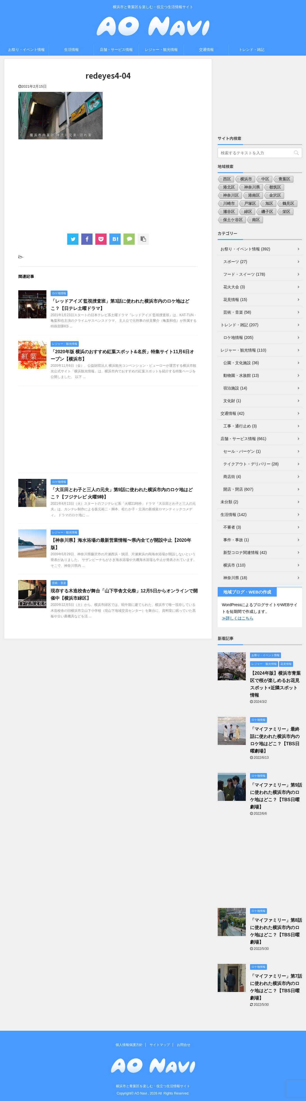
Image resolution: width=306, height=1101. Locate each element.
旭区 (269, 203)
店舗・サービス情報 (116, 49)
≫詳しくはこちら (237, 618)
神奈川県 (252, 187)
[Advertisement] (108, 185)
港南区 (254, 195)
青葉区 (284, 179)
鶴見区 (288, 203)
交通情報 (206, 49)
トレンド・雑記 (251, 49)
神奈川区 (231, 195)
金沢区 (275, 195)
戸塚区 (250, 203)
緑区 (248, 211)
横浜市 (246, 179)
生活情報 (71, 49)
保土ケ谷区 (233, 220)
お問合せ (183, 1045)
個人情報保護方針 (129, 1045)
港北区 (229, 187)
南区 (256, 220)
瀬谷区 (229, 211)
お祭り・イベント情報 (26, 49)
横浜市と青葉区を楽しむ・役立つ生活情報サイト (153, 1086)
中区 (265, 179)
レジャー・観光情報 (161, 49)
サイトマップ (160, 1045)
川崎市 (229, 203)
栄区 (286, 211)
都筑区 (275, 187)
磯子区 (267, 211)
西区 (227, 179)
